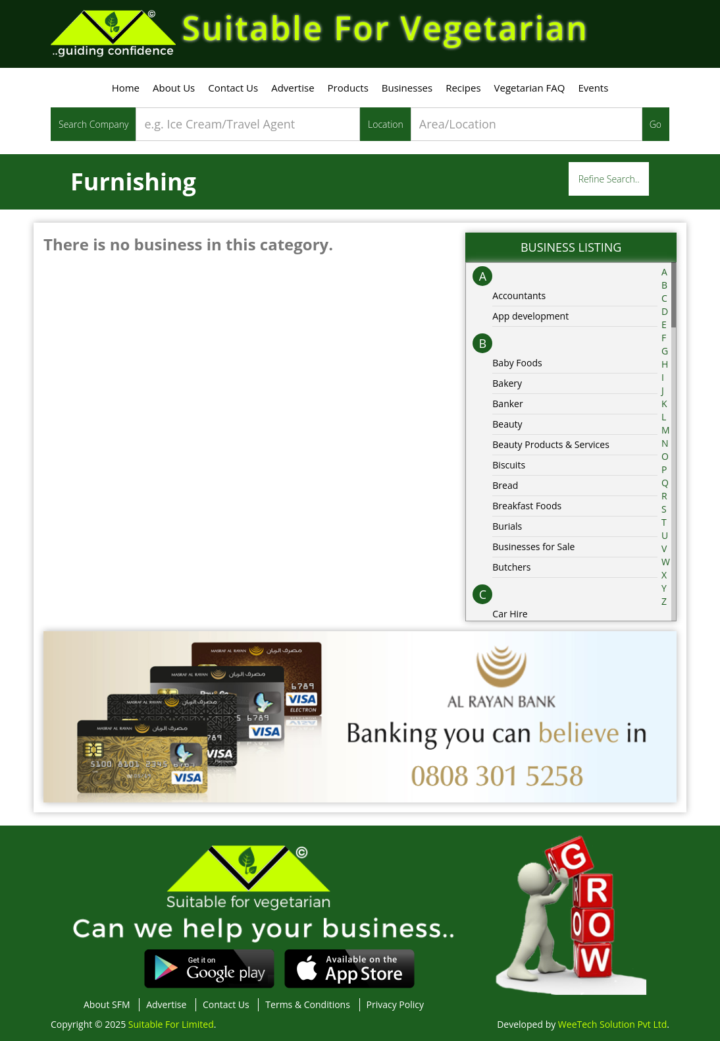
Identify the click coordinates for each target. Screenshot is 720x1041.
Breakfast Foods (526, 505)
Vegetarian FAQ (529, 87)
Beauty (507, 424)
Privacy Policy (395, 1004)
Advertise (292, 87)
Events (593, 87)
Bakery (507, 383)
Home (126, 87)
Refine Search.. (609, 179)
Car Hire (509, 613)
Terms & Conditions (307, 1004)
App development (530, 316)
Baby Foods (517, 362)
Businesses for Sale (533, 546)
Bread (505, 485)
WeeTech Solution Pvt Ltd (612, 1024)
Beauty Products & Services (550, 444)
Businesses (407, 87)
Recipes (463, 87)
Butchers (511, 567)
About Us (174, 87)
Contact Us (233, 87)
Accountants (519, 295)
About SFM (107, 1004)
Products (348, 87)
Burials (507, 526)
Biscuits (508, 465)
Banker (507, 403)
